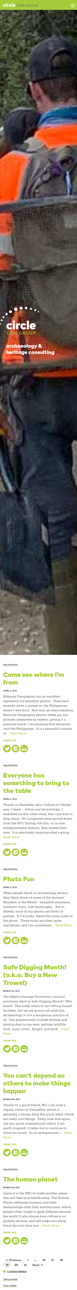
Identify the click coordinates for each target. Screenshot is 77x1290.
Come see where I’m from (33, 678)
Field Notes (10, 664)
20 (16, 1265)
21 (25, 1265)
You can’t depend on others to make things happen (36, 1083)
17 (52, 1260)
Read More (18, 733)
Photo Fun (19, 878)
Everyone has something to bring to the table (36, 782)
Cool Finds (9, 1285)
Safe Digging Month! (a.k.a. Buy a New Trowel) (34, 974)
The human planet (30, 1178)
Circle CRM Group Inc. (20, 5)
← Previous (13, 1260)
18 (61, 1260)
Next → (38, 1265)
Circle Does (10, 1279)
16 (43, 1260)
